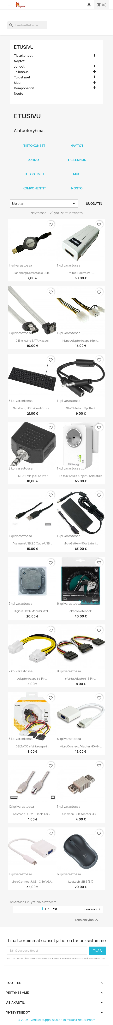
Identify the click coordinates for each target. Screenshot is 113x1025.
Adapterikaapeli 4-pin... (32, 678)
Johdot (19, 66)
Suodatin (94, 203)
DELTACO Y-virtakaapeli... (32, 746)
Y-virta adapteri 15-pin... (81, 678)
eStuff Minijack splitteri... (80, 408)
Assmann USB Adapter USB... (81, 814)
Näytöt (19, 61)
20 (55, 909)
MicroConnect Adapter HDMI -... (81, 746)
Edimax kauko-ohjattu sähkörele (80, 476)
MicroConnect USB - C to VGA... (32, 881)
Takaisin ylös (87, 920)
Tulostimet (22, 77)
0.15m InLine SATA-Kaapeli (32, 340)
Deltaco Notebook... (81, 611)
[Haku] (27, 25)
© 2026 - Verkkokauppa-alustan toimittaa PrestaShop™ (56, 1020)
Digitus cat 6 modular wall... (32, 611)
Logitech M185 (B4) (80, 881)
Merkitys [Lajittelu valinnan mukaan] (44, 203)
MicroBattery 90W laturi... (80, 543)
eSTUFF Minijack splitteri (32, 476)
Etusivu (24, 47)
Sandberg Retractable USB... (32, 273)
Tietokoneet (23, 56)
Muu (17, 83)
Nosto (18, 94)
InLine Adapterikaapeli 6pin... (80, 340)
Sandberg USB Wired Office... (32, 408)
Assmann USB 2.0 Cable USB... (32, 543)
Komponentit (24, 88)
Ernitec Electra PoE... (81, 273)
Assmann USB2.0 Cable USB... (32, 814)
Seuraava (93, 909)
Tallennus (21, 72)
